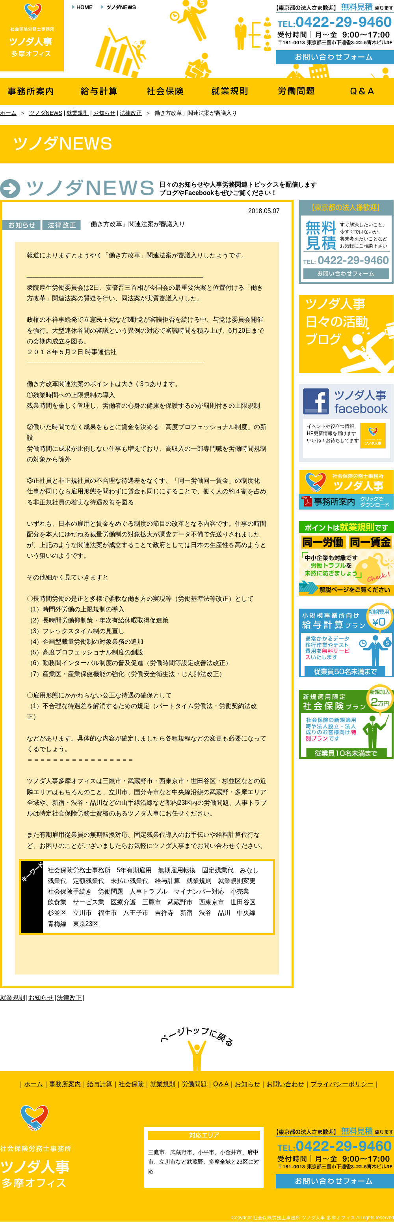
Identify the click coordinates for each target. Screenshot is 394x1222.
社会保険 (131, 1084)
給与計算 (99, 1084)
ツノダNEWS (45, 113)
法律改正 (131, 113)
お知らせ (104, 113)
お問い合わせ (285, 1084)
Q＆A (221, 1084)
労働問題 (194, 1084)
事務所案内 (65, 1084)
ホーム (8, 113)
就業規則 (78, 113)
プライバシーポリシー (342, 1084)
